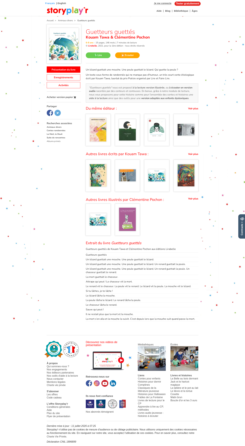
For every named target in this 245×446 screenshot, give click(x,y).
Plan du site (53, 413)
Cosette (174, 394)
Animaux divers (54, 127)
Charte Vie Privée (56, 436)
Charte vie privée (56, 385)
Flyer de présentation (58, 416)
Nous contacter (55, 379)
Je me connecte (163, 3)
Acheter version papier (61, 97)
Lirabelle (92, 45)
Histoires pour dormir (149, 381)
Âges (195, 11)
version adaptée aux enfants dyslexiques (165, 98)
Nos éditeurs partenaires (60, 372)
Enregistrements (63, 77)
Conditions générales (58, 407)
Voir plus (193, 108)
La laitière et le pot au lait (184, 388)
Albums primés (53, 141)
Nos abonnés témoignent (100, 411)
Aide (159, 11)
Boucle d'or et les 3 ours (183, 400)
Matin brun (176, 397)
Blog (167, 11)
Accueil (50, 20)
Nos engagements (57, 369)
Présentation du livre (63, 69)
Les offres (52, 394)
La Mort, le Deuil (54, 134)
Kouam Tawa (98, 37)
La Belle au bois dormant (184, 378)
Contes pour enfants (149, 378)
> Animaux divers (63, 20)
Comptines (144, 384)
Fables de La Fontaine (150, 397)
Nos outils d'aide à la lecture (62, 375)
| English (61, 3)
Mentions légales (56, 382)
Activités (63, 85)
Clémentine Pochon (131, 37)
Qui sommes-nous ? (58, 366)
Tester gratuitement (187, 3)
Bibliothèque (181, 11)
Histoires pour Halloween (152, 394)
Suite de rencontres (56, 137)
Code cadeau (54, 397)
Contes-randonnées (56, 130)
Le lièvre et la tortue (181, 391)
